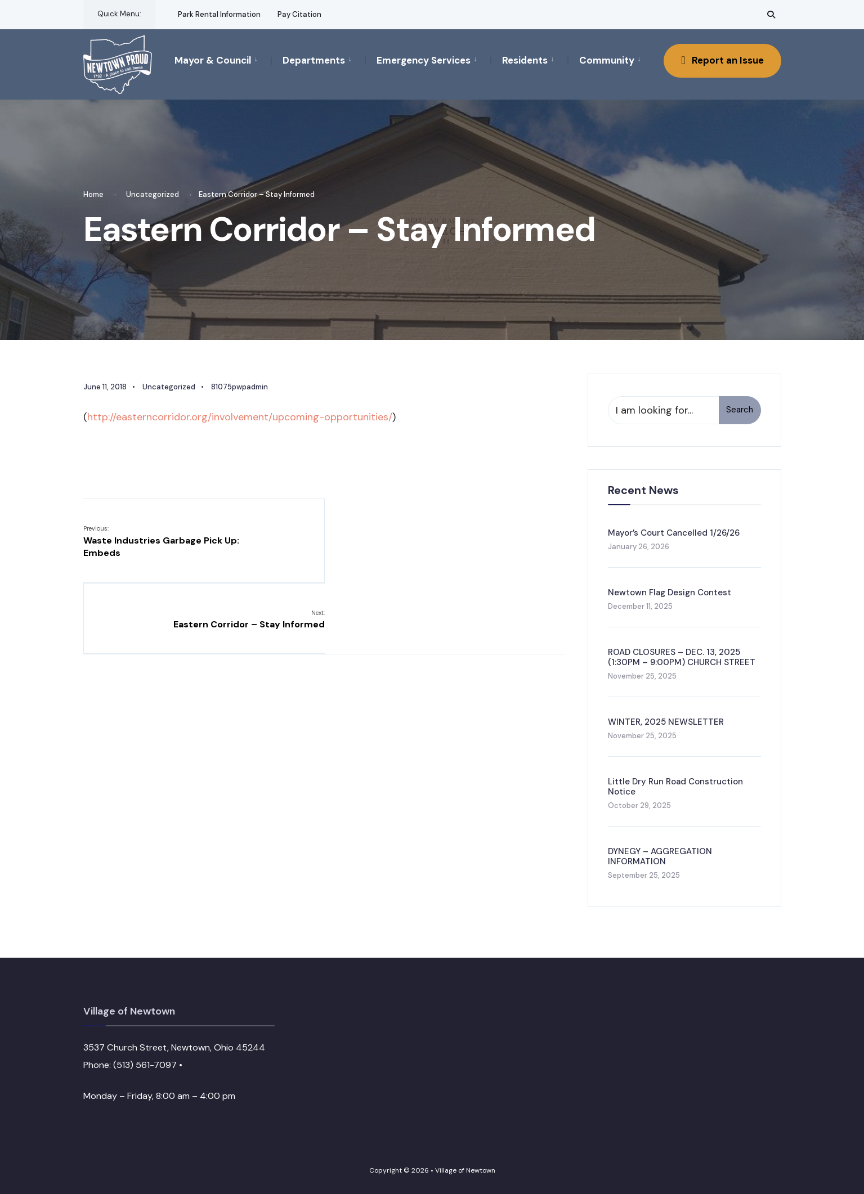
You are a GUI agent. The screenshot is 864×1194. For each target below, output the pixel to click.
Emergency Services (424, 60)
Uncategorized (152, 194)
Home (93, 194)
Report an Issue (722, 60)
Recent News (643, 489)
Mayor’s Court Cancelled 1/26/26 (674, 532)
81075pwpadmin (239, 386)
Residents (525, 60)
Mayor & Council (212, 60)
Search (739, 409)
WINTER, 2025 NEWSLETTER (666, 722)
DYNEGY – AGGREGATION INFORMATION (660, 856)
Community (606, 60)
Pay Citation (299, 14)
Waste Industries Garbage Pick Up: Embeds (161, 541)
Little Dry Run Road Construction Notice (675, 786)
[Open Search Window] (771, 14)
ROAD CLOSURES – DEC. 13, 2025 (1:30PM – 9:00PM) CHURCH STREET (681, 656)
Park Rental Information (219, 14)
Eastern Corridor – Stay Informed (489, 534)
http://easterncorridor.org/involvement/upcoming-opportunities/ (239, 416)
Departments (314, 60)
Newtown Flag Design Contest (669, 592)
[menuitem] (222, 59)
